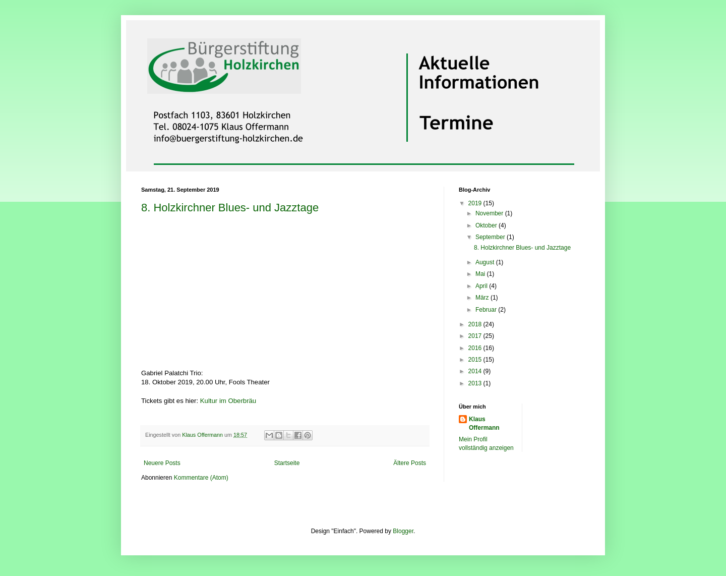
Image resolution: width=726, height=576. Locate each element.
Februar (486, 309)
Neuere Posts (162, 463)
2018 (475, 324)
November (490, 213)
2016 (475, 348)
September (491, 237)
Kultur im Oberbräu (228, 401)
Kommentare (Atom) (201, 477)
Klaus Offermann (484, 423)
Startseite (287, 463)
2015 (475, 359)
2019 (475, 203)
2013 (475, 383)
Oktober (487, 225)
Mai (481, 273)
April (482, 286)
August (485, 262)
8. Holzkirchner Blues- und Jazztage (230, 207)
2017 (475, 335)
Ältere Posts (409, 463)
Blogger (403, 531)
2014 (475, 371)
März (483, 297)
